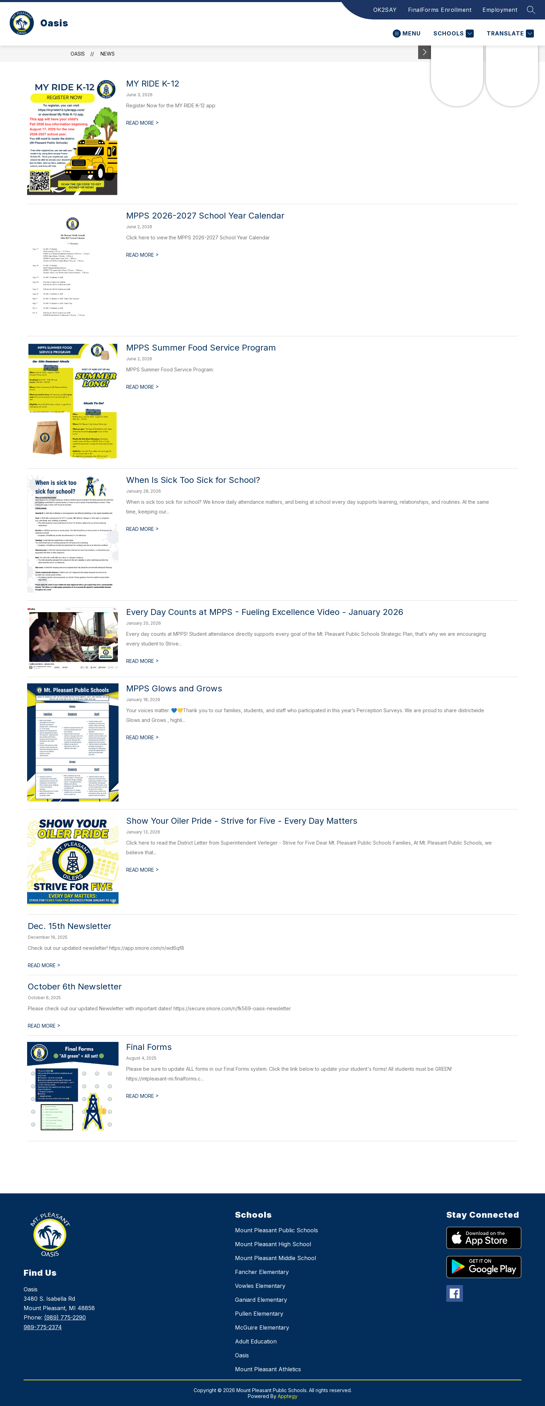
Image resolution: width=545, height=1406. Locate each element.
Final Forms (149, 1047)
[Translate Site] (509, 33)
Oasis (78, 54)
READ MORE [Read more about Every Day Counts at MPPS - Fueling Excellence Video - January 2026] (142, 661)
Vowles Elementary (260, 1285)
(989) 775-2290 (65, 1317)
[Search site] (531, 10)
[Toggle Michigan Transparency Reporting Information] (424, 52)
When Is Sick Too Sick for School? (193, 480)
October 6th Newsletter (75, 986)
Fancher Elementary (262, 1271)
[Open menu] (407, 33)
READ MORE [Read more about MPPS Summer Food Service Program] (142, 387)
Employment (499, 9)
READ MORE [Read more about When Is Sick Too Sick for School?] (142, 529)
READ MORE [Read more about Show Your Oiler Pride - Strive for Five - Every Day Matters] (142, 870)
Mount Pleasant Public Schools (276, 1230)
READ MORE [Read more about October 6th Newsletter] (44, 1026)
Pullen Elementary (259, 1313)
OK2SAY (385, 9)
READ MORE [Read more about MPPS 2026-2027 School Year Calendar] (142, 255)
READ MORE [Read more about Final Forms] (142, 1096)
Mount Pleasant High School (273, 1244)
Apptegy (288, 1396)
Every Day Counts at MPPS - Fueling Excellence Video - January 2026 (264, 612)
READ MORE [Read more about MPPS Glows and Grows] (142, 737)
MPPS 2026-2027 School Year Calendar (205, 216)
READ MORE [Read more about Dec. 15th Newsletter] (44, 965)
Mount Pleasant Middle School (275, 1258)
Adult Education (256, 1341)
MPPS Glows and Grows (174, 688)
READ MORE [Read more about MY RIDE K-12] (142, 123)
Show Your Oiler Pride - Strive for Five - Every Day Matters (241, 821)
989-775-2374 (43, 1327)
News (107, 54)
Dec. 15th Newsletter (69, 926)
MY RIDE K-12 (152, 84)
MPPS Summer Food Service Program (201, 348)
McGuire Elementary (262, 1327)
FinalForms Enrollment (440, 9)
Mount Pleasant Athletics (268, 1369)
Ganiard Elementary (261, 1299)
